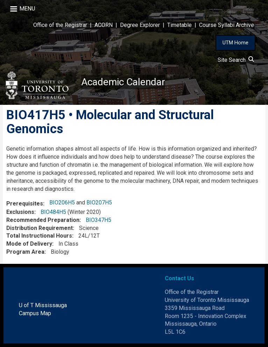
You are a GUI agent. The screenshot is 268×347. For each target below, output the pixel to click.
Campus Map (35, 313)
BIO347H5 (98, 220)
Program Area (25, 251)
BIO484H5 (53, 212)
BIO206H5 (62, 202)
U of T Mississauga (43, 305)
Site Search (236, 60)
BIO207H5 (99, 202)
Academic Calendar (123, 82)
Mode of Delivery (29, 243)
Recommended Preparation (42, 220)
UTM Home (235, 42)
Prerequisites (24, 203)
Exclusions (20, 212)
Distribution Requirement (39, 228)
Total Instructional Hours (39, 235)
